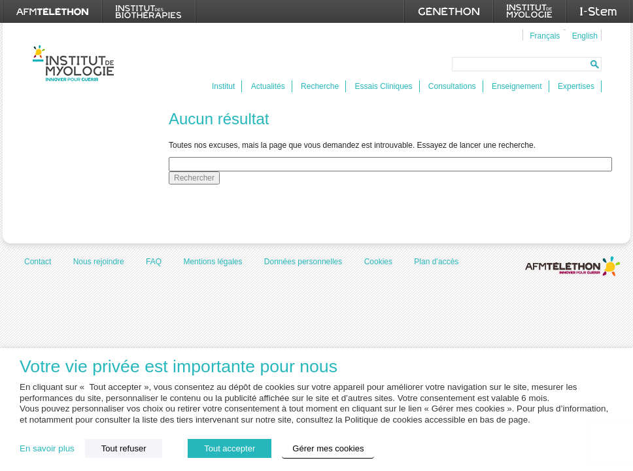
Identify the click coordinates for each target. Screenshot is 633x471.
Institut (223, 86)
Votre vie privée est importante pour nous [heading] (178, 366)
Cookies (378, 261)
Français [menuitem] (545, 36)
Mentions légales (212, 261)
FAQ (154, 261)
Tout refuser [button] (123, 448)
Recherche (320, 86)
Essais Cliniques (383, 86)
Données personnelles (303, 261)
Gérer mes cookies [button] (328, 448)
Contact (37, 261)
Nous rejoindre (98, 261)
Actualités (268, 86)
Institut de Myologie (76, 63)
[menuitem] (543, 35)
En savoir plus (47, 448)
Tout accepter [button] (229, 448)
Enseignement (517, 86)
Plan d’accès (436, 261)
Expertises (576, 86)
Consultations (452, 86)
